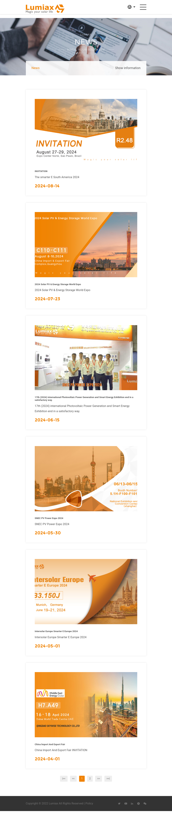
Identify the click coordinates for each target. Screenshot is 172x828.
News (35, 68)
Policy (89, 820)
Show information (127, 68)
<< (73, 795)
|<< (63, 795)
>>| (108, 795)
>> (98, 795)
